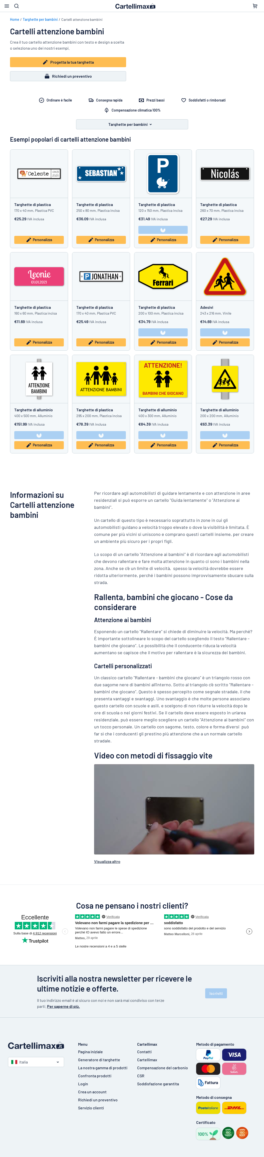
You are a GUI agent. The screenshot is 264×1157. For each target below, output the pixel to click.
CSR (140, 1075)
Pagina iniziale (90, 1051)
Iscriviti (216, 993)
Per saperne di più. (63, 1006)
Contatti (144, 1051)
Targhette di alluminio (33, 409)
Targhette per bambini (40, 19)
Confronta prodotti (94, 1075)
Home (14, 19)
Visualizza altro (107, 861)
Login (83, 1083)
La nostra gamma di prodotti (102, 1067)
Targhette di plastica (32, 204)
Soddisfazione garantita (158, 1083)
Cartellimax (147, 1059)
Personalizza (39, 240)
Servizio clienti (91, 1107)
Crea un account (92, 1091)
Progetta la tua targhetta (68, 62)
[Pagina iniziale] (38, 1045)
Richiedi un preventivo (68, 76)
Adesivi (206, 307)
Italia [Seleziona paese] (19, 1061)
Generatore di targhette (99, 1059)
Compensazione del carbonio (162, 1067)
